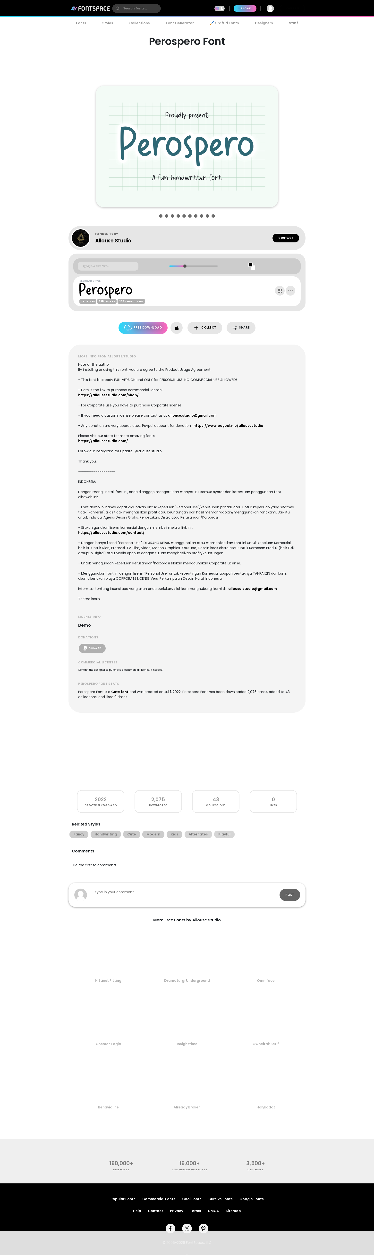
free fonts (121, 1169)
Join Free (292, 8)
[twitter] (187, 1228)
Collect (204, 328)
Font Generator (180, 23)
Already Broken (187, 1107)
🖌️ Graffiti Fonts (224, 23)
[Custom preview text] (108, 266)
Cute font (119, 691)
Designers (264, 23)
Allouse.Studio (113, 240)
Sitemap (233, 1210)
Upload (244, 8)
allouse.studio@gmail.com (192, 415)
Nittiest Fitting (108, 980)
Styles (107, 23)
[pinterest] (203, 1228)
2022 (101, 799)
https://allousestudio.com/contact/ (111, 532)
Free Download (143, 328)
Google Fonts (251, 1199)
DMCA (213, 1210)
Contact (285, 238)
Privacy (176, 1210)
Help (137, 1210)
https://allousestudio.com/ (103, 440)
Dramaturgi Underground (187, 980)
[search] (136, 8)
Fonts (81, 23)
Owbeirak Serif (266, 1043)
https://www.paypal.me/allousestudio (228, 425)
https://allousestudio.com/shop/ (108, 395)
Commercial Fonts (158, 1199)
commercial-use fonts (190, 1169)
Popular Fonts (123, 1199)
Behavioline (108, 1107)
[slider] (184, 266)
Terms (195, 1210)
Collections (139, 23)
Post (289, 895)
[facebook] (170, 1228)
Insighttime (187, 1043)
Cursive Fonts (220, 1199)
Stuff (293, 23)
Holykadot (265, 1107)
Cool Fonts (192, 1199)
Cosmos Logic (108, 1043)
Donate (92, 648)
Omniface (266, 980)
